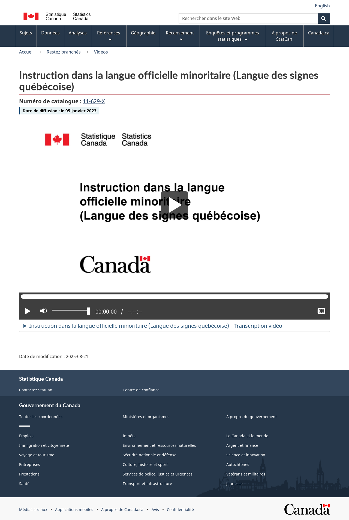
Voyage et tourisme (36, 454)
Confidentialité (180, 509)
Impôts (129, 435)
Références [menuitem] (108, 36)
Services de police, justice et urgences (157, 474)
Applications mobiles (74, 509)
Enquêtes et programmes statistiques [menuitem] (232, 36)
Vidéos (101, 52)
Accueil (26, 52)
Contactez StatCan (35, 389)
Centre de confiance (141, 389)
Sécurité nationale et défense (149, 454)
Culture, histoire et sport (145, 464)
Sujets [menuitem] (26, 33)
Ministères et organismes (146, 416)
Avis (155, 509)
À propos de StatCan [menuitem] (284, 36)
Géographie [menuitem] (143, 33)
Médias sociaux (33, 509)
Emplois (26, 435)
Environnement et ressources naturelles (159, 445)
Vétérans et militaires (245, 474)
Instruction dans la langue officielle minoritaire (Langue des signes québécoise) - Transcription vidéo (155, 325)
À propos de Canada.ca (122, 509)
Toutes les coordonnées (40, 416)
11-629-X (94, 101)
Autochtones (237, 464)
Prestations (29, 474)
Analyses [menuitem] (78, 33)
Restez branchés (64, 52)
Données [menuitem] (50, 33)
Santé (24, 483)
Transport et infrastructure (147, 483)
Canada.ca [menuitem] (318, 33)
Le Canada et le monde (247, 435)
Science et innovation (245, 454)
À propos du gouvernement (251, 416)
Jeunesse (234, 483)
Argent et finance (242, 445)
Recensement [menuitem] (180, 36)
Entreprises (29, 464)
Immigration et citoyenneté (44, 445)
